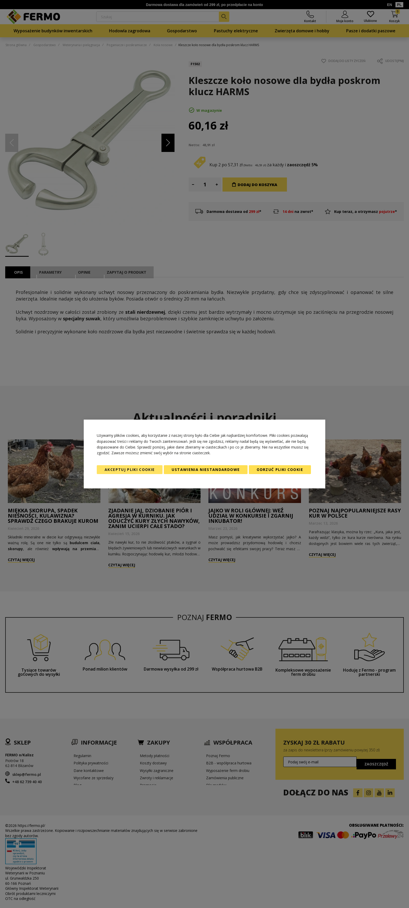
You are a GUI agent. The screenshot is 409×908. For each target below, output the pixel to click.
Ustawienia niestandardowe (206, 469)
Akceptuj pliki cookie (130, 469)
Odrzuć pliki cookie (280, 469)
